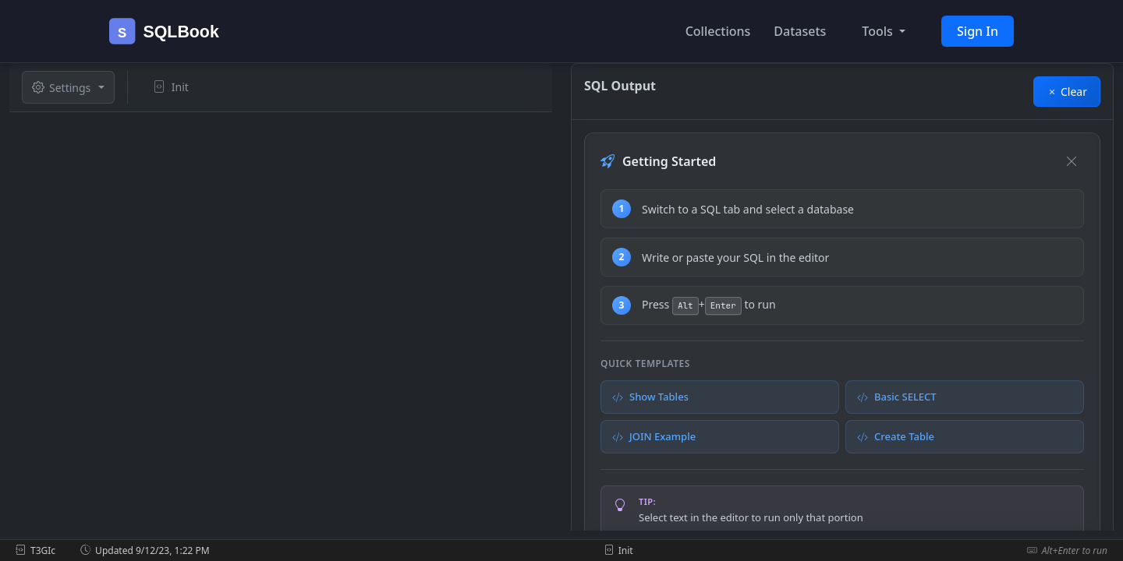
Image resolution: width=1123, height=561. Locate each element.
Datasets (800, 31)
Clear (1067, 91)
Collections (718, 31)
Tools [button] (879, 31)
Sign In (977, 31)
